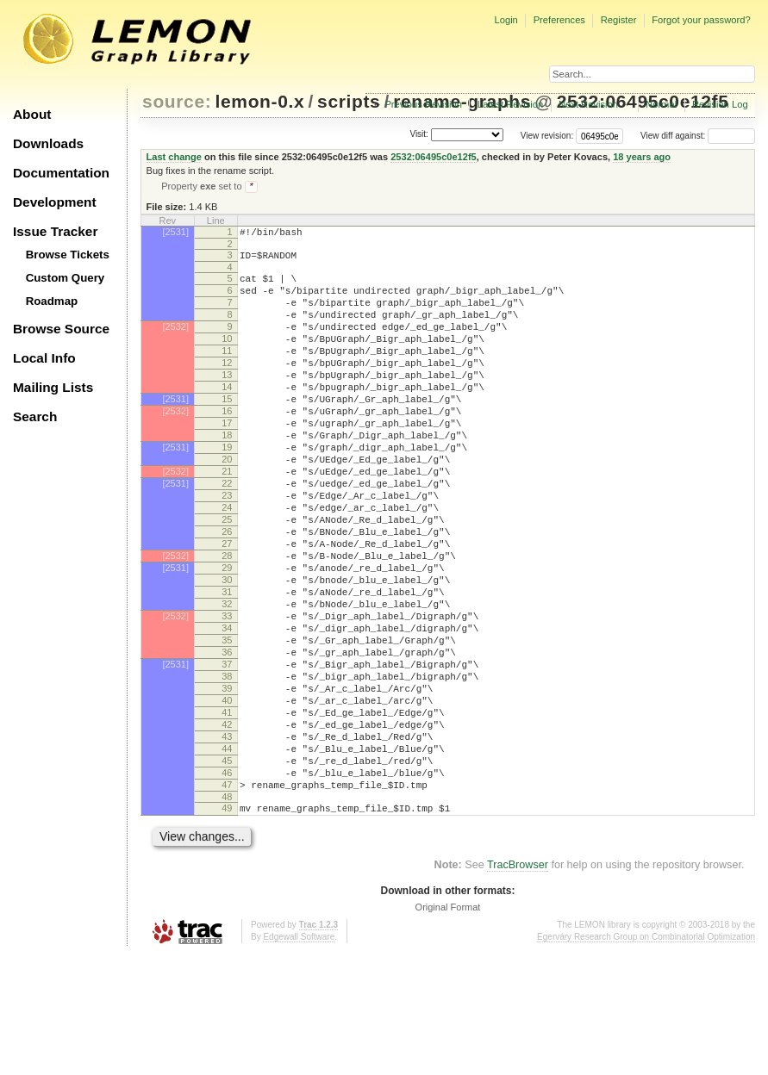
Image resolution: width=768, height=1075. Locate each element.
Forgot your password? (701, 20)
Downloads (48, 143)
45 (227, 871)
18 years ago (642, 157)
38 (227, 768)
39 (227, 783)
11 (227, 373)
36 (227, 739)
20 (227, 505)
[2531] (175, 233)
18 (227, 475)
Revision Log (720, 104)
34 (227, 710)
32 (227, 680)
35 (227, 724)
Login (505, 20)
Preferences (559, 20)
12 (227, 387)
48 (227, 915)
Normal (661, 104)
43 (227, 841)
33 (227, 695)
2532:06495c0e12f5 (433, 157)
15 (227, 431)
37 (227, 754)
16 (227, 446)
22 (227, 534)
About (32, 114)
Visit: (418, 135)
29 (227, 636)
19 (227, 490)
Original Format (448, 1027)
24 (227, 563)
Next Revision (588, 104)
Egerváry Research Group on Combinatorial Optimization (646, 1057)
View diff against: (697, 135)
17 (227, 461)
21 (227, 519)
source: (176, 101)
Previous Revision (423, 104)
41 (227, 812)
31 (227, 666)
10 (227, 358)
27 (227, 607)
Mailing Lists (53, 387)
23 (227, 549)
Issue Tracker (55, 231)
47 (227, 900)
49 (227, 926)
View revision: (547, 135)
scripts (348, 101)
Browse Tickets (67, 254)
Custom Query (65, 277)
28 (227, 622)
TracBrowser (517, 985)
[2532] (175, 344)
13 (227, 402)
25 (227, 578)
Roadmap (52, 301)
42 (227, 827)
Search (35, 416)
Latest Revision (511, 104)
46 (227, 885)
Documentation (61, 172)
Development (55, 202)
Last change (174, 157)
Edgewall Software (298, 1057)
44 (227, 856)
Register (619, 20)
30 (227, 651)
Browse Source (61, 328)
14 (227, 417)
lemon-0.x (260, 101)
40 (227, 797)
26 (227, 592)
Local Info (44, 358)
